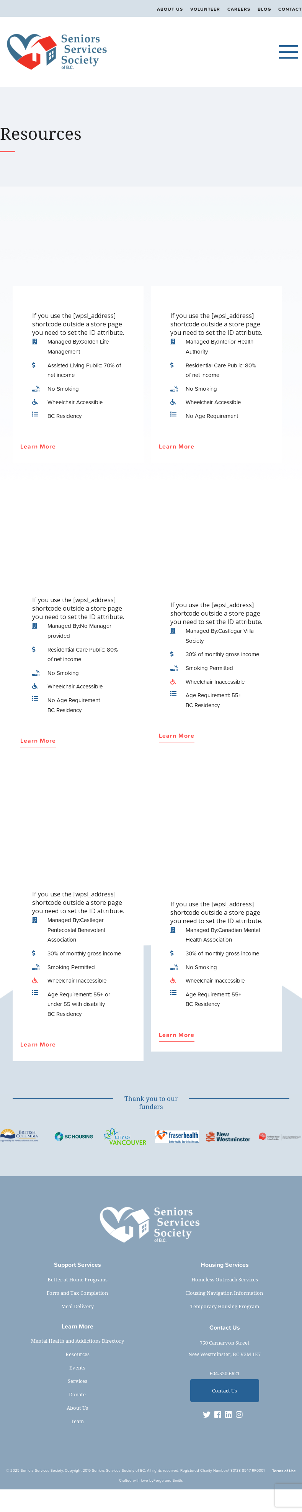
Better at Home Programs (77, 1279)
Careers (238, 9)
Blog (264, 9)
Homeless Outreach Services (224, 1279)
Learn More (38, 447)
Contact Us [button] (224, 1390)
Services (77, 1381)
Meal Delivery (77, 1306)
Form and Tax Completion (77, 1292)
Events (77, 1367)
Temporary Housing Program (224, 1306)
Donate (77, 1394)
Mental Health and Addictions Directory (77, 1340)
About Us (170, 9)
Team (77, 1421)
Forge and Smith (167, 1480)
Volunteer (205, 9)
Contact (290, 9)
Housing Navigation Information (224, 1292)
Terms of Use (284, 1471)
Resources (77, 1354)
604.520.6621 (225, 1373)
